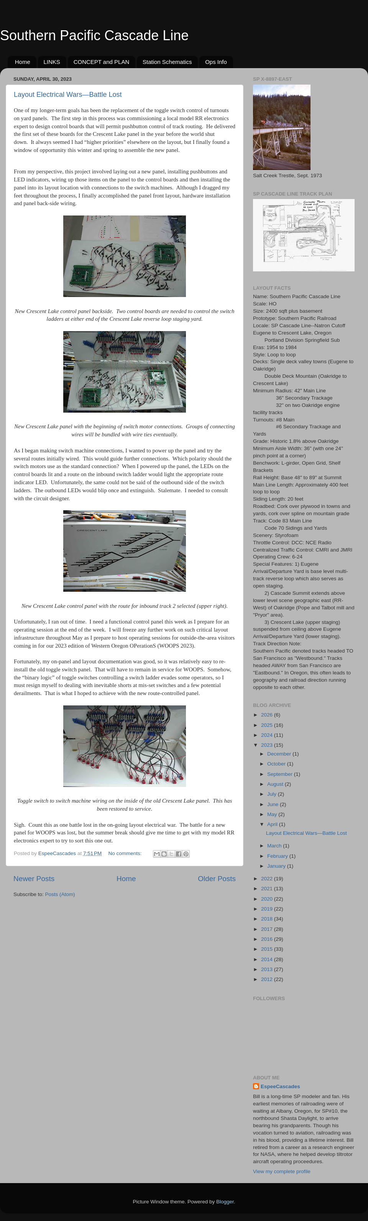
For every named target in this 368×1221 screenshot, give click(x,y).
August (276, 784)
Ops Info (216, 62)
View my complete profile (281, 1171)
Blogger (225, 1202)
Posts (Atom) (60, 894)
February (278, 856)
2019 (267, 909)
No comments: (125, 853)
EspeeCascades (280, 1086)
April (273, 824)
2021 (267, 888)
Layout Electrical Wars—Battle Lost (68, 94)
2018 (267, 919)
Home (22, 62)
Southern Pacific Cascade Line (94, 35)
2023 (267, 745)
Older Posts (217, 879)
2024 (267, 735)
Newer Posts (33, 879)
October (277, 764)
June (273, 804)
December (279, 754)
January (277, 866)
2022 (267, 878)
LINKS (52, 62)
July (272, 794)
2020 (267, 899)
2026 (267, 715)
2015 (267, 949)
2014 (267, 959)
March (275, 846)
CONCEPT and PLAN (102, 62)
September (280, 774)
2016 (267, 939)
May (272, 814)
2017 (267, 929)
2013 (267, 969)
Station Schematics (167, 62)
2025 (267, 725)
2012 (267, 979)
